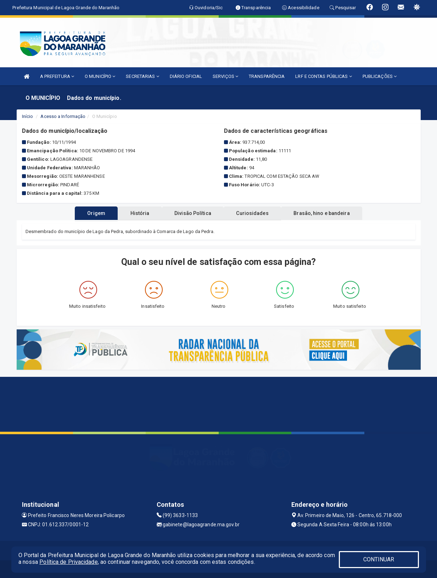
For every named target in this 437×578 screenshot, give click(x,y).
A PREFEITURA (57, 76)
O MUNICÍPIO (100, 76)
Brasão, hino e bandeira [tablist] (331, 213)
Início (27, 116)
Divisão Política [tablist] (192, 213)
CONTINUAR (378, 559)
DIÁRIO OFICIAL (186, 76)
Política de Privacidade (68, 562)
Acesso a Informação (62, 116)
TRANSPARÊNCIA (267, 76)
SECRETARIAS (142, 76)
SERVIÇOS (225, 76)
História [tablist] (135, 213)
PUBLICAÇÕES (380, 76)
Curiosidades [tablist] (257, 213)
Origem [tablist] (87, 213)
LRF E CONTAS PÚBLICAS (323, 76)
